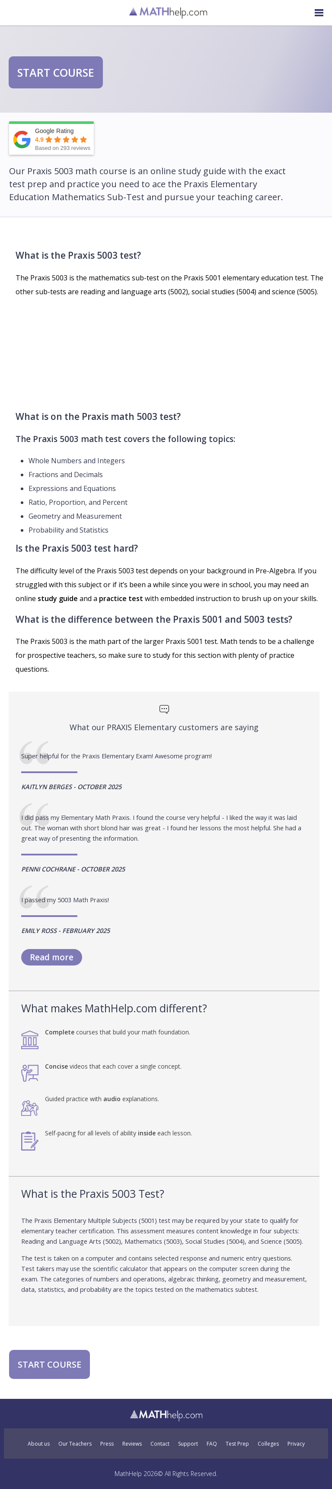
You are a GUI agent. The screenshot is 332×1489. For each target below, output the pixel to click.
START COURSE (55, 72)
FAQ (212, 1443)
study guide (58, 598)
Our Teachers (75, 1443)
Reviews (132, 1443)
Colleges (268, 1443)
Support (188, 1443)
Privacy (296, 1443)
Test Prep (237, 1443)
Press (107, 1443)
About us (39, 1443)
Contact (159, 1443)
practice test (121, 598)
